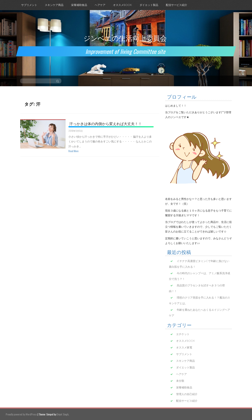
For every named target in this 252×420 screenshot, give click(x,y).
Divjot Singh (62, 414)
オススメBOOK (122, 4)
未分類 (180, 380)
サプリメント (29, 4)
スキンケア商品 (54, 4)
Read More (73, 151)
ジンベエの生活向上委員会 (125, 38)
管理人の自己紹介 (186, 394)
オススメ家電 (184, 347)
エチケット (182, 334)
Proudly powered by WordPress (21, 414)
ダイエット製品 (149, 4)
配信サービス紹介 (176, 4)
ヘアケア (100, 4)
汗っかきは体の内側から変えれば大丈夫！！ (105, 123)
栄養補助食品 (79, 4)
